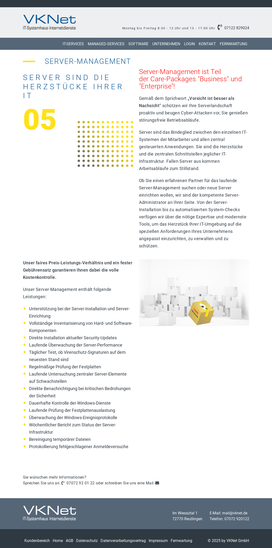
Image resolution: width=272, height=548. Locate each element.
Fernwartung (233, 44)
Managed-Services (106, 44)
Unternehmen (166, 44)
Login (189, 44)
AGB (69, 540)
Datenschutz (87, 540)
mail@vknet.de (234, 513)
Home (58, 540)
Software (138, 44)
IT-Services (73, 44)
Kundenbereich (37, 540)
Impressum (158, 540)
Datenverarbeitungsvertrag (123, 540)
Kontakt (207, 44)
